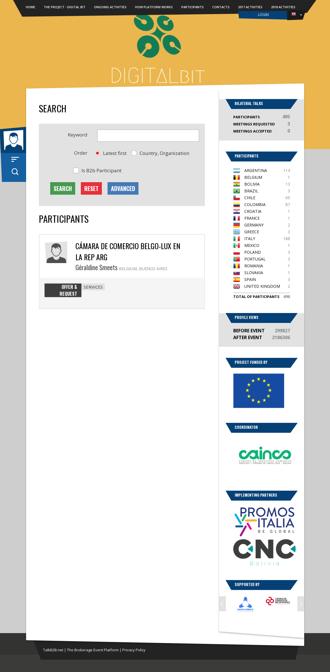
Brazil (251, 191)
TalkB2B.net (53, 649)
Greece (251, 231)
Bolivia (252, 184)
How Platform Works (154, 7)
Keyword (77, 134)
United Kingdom (262, 286)
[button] (110, 153)
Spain (250, 279)
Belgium (253, 177)
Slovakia (253, 272)
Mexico (251, 245)
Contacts (221, 7)
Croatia (252, 211)
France (252, 218)
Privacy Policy (134, 649)
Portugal (255, 259)
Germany (254, 225)
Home (30, 7)
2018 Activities (283, 7)
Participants (192, 7)
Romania (253, 265)
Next (300, 603)
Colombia (255, 204)
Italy (249, 238)
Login (263, 14)
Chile (249, 197)
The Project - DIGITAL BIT (64, 7)
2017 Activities (250, 7)
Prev (222, 603)
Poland (252, 252)
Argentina (255, 170)
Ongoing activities (110, 7)
